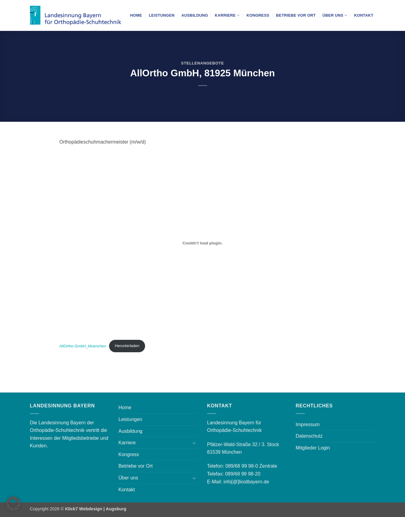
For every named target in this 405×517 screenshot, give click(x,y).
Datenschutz (309, 436)
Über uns (334, 15)
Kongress (258, 15)
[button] (13, 503)
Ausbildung (194, 15)
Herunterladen (127, 345)
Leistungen (161, 15)
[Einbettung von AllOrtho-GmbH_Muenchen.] (202, 243)
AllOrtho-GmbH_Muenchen (82, 345)
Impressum (308, 424)
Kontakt (363, 15)
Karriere (227, 15)
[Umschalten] (194, 442)
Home (136, 15)
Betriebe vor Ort (296, 15)
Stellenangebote (202, 63)
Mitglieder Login (313, 447)
